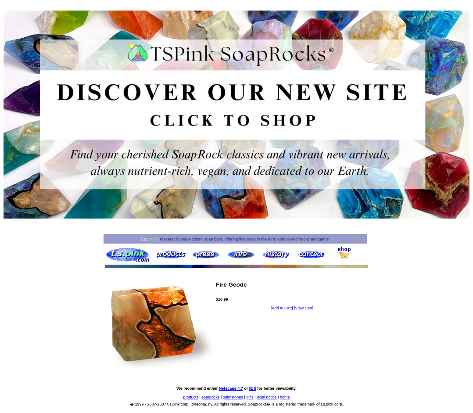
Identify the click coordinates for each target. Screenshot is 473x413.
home (285, 397)
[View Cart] (303, 308)
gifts (250, 397)
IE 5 (252, 388)
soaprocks (210, 397)
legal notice (267, 397)
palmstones (233, 397)
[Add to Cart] (282, 308)
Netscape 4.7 (231, 388)
